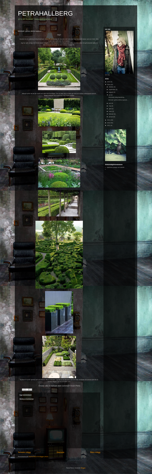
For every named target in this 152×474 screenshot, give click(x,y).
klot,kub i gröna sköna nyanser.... (118, 100)
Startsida (60, 452)
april (110, 108)
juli (110, 95)
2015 (109, 82)
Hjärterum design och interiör (115, 167)
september (112, 89)
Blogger (83, 468)
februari (111, 114)
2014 (109, 84)
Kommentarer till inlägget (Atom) (38, 456)
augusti (111, 92)
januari (111, 117)
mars (110, 111)
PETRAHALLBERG (45, 13)
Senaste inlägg (24, 452)
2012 (109, 123)
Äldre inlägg (95, 452)
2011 (109, 125)
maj (110, 106)
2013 (109, 120)
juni (110, 103)
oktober (111, 87)
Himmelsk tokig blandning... (116, 97)
